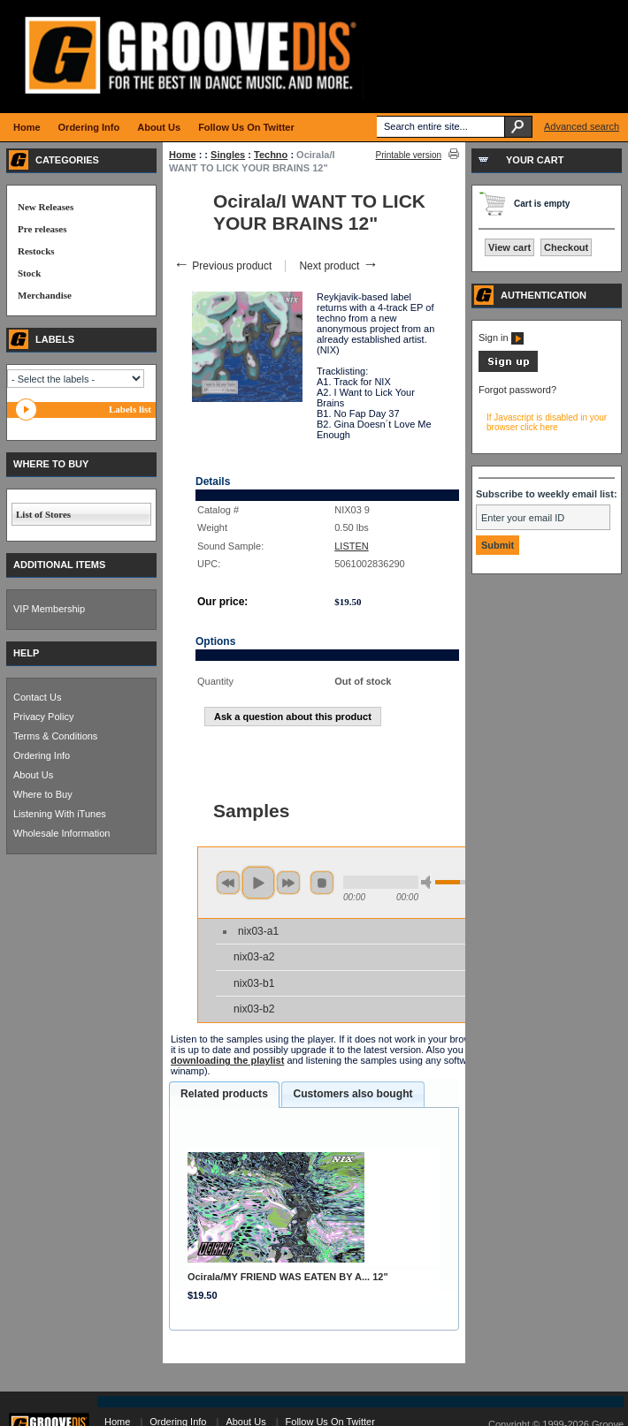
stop (322, 882)
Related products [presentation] (224, 1094)
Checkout (566, 247)
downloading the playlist (227, 1060)
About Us (33, 775)
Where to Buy (43, 794)
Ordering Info (41, 755)
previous (228, 882)
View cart (509, 247)
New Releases (45, 206)
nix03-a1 (258, 931)
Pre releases (42, 229)
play (258, 882)
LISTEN (351, 546)
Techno (270, 154)
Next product (338, 266)
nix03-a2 (254, 957)
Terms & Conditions (55, 736)
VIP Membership (49, 608)
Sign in (501, 337)
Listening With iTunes (59, 813)
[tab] (224, 1094)
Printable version (408, 155)
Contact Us (37, 697)
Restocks (36, 251)
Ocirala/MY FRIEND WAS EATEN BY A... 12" (288, 1276)
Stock (29, 273)
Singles (228, 154)
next (288, 882)
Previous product (222, 266)
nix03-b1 (254, 983)
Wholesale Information (61, 833)
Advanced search (581, 126)
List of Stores (43, 514)
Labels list (130, 409)
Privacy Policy (43, 716)
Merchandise (45, 295)
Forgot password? (517, 389)
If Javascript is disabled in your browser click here (546, 422)
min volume (429, 882)
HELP (26, 653)
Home (182, 154)
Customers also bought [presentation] (352, 1094)
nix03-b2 (254, 1009)
